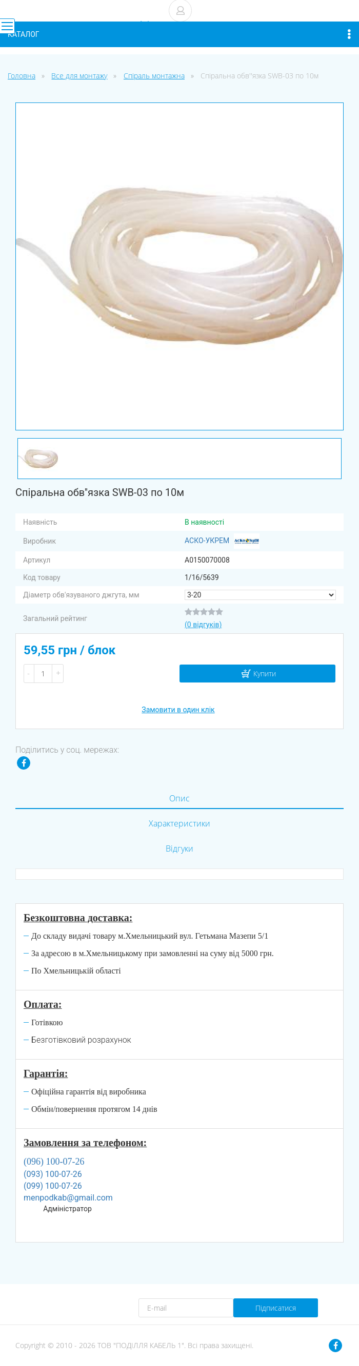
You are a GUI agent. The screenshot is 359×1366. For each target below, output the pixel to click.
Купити (264, 673)
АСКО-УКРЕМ (222, 541)
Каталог (179, 34)
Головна (21, 75)
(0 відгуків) (203, 624)
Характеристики (179, 823)
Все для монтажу (79, 75)
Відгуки (179, 848)
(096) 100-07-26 (54, 1161)
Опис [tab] (179, 798)
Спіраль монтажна (154, 75)
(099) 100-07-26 (53, 1186)
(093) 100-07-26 (53, 1174)
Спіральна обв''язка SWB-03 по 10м (259, 75)
